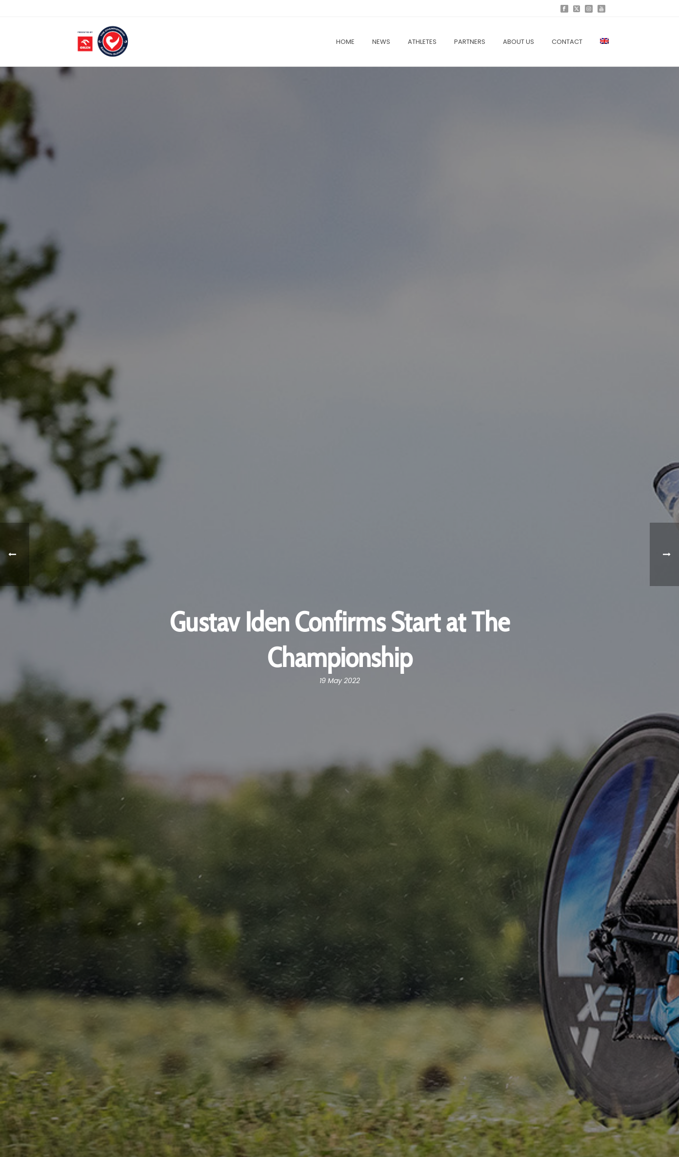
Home (345, 41)
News (381, 41)
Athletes (422, 41)
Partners (469, 41)
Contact (567, 41)
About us (518, 41)
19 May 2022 (340, 681)
